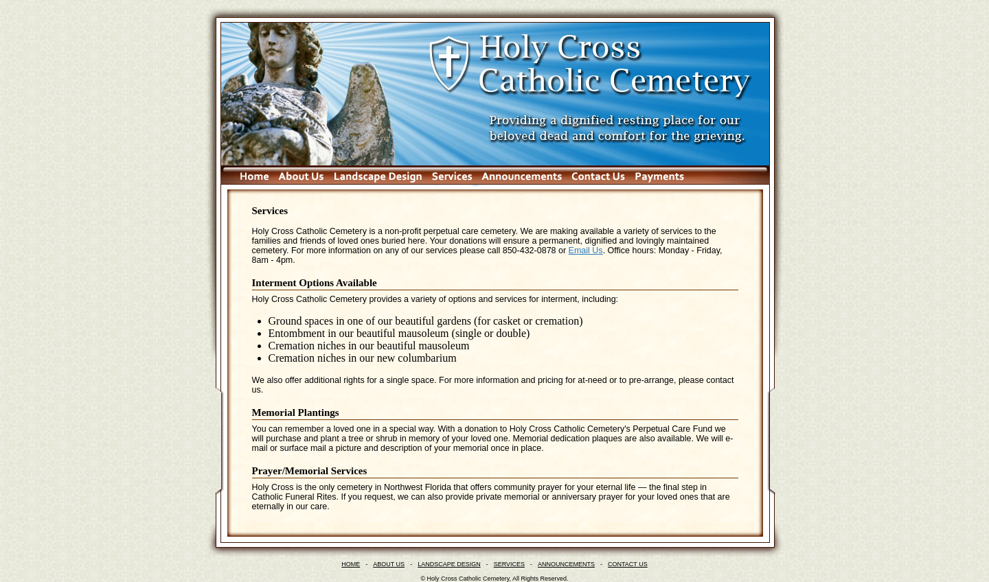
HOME (350, 564)
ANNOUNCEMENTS (566, 564)
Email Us (586, 250)
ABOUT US (389, 564)
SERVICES (509, 564)
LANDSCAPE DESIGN (449, 564)
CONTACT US (628, 564)
